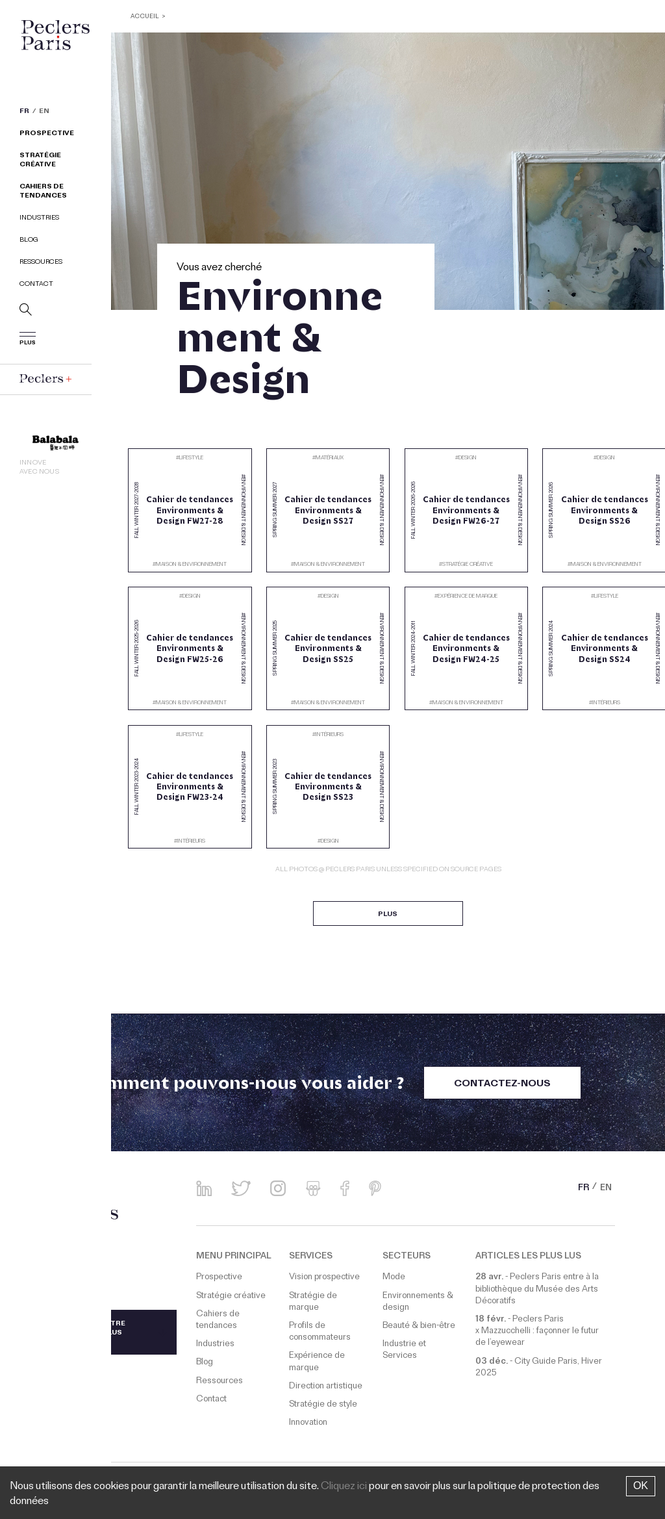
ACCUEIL (146, 17)
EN (44, 113)
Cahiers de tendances (43, 193)
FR (24, 113)
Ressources (40, 263)
